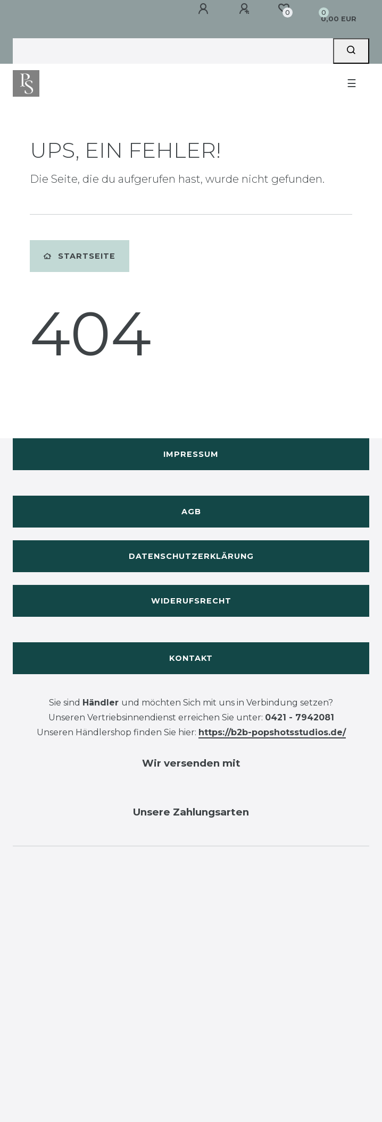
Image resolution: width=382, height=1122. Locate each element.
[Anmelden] (205, 9)
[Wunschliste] (283, 8)
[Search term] (173, 51)
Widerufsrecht (191, 601)
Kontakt (191, 658)
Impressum (191, 454)
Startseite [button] (79, 256)
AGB (191, 511)
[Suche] (351, 51)
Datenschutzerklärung (191, 556)
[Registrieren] (245, 9)
